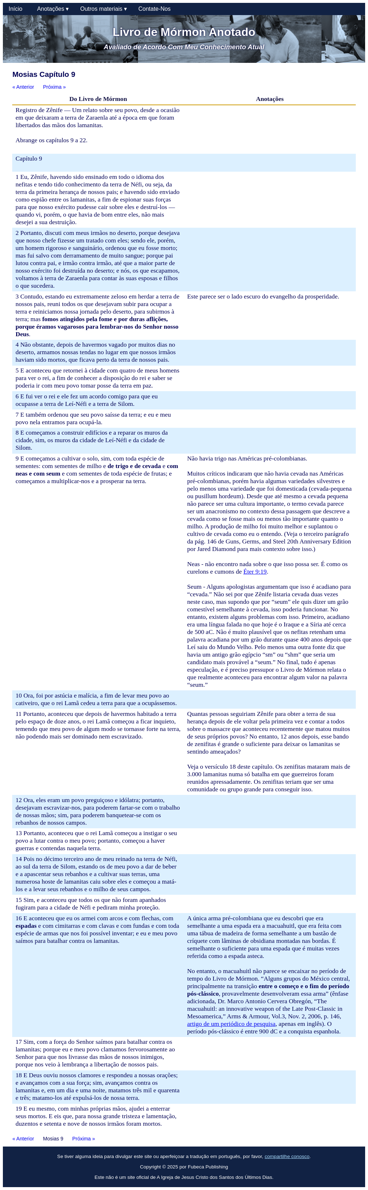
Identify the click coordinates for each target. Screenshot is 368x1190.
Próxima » (54, 87)
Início (17, 9)
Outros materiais (103, 9)
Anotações (53, 9)
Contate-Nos (154, 9)
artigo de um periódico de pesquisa (231, 1023)
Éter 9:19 (255, 571)
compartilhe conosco (286, 1156)
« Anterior (23, 87)
